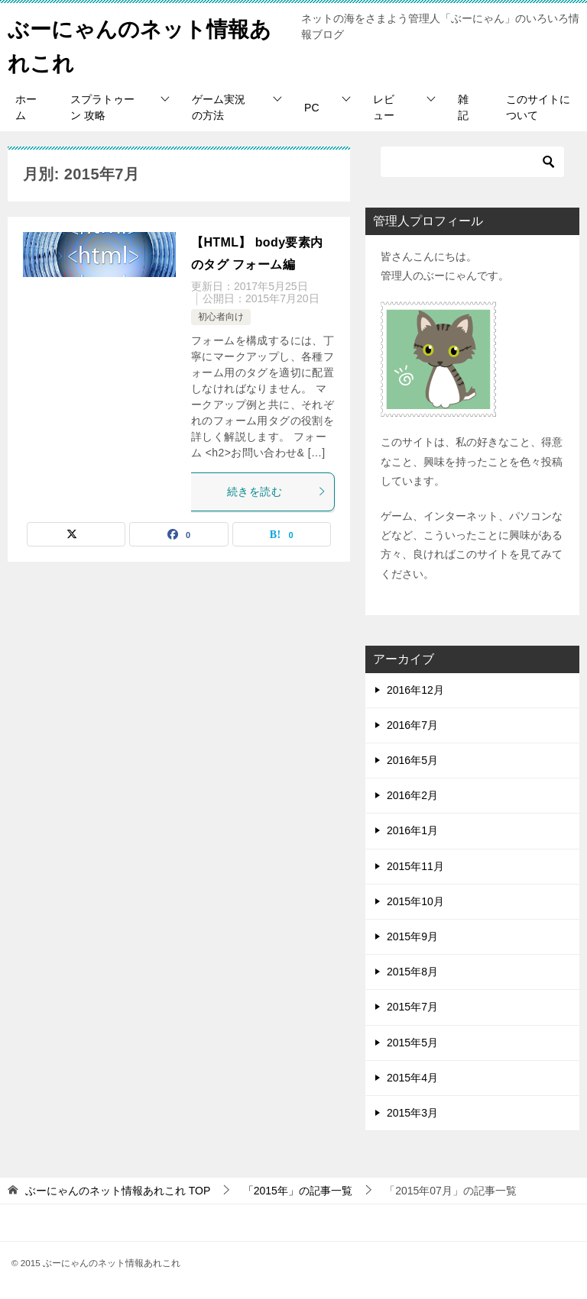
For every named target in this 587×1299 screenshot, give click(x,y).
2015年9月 (412, 936)
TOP (117, 1191)
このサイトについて (538, 107)
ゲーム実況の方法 (218, 107)
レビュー (383, 107)
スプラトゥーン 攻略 (102, 107)
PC (311, 108)
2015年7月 (412, 1007)
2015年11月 (415, 866)
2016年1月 (412, 830)
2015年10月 (415, 901)
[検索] (472, 162)
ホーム (26, 107)
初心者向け (221, 316)
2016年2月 (412, 795)
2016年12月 (415, 690)
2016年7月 (412, 725)
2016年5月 (412, 760)
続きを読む (276, 491)
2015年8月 (412, 971)
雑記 (463, 107)
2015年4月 (412, 1078)
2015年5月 (412, 1042)
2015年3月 (412, 1113)
